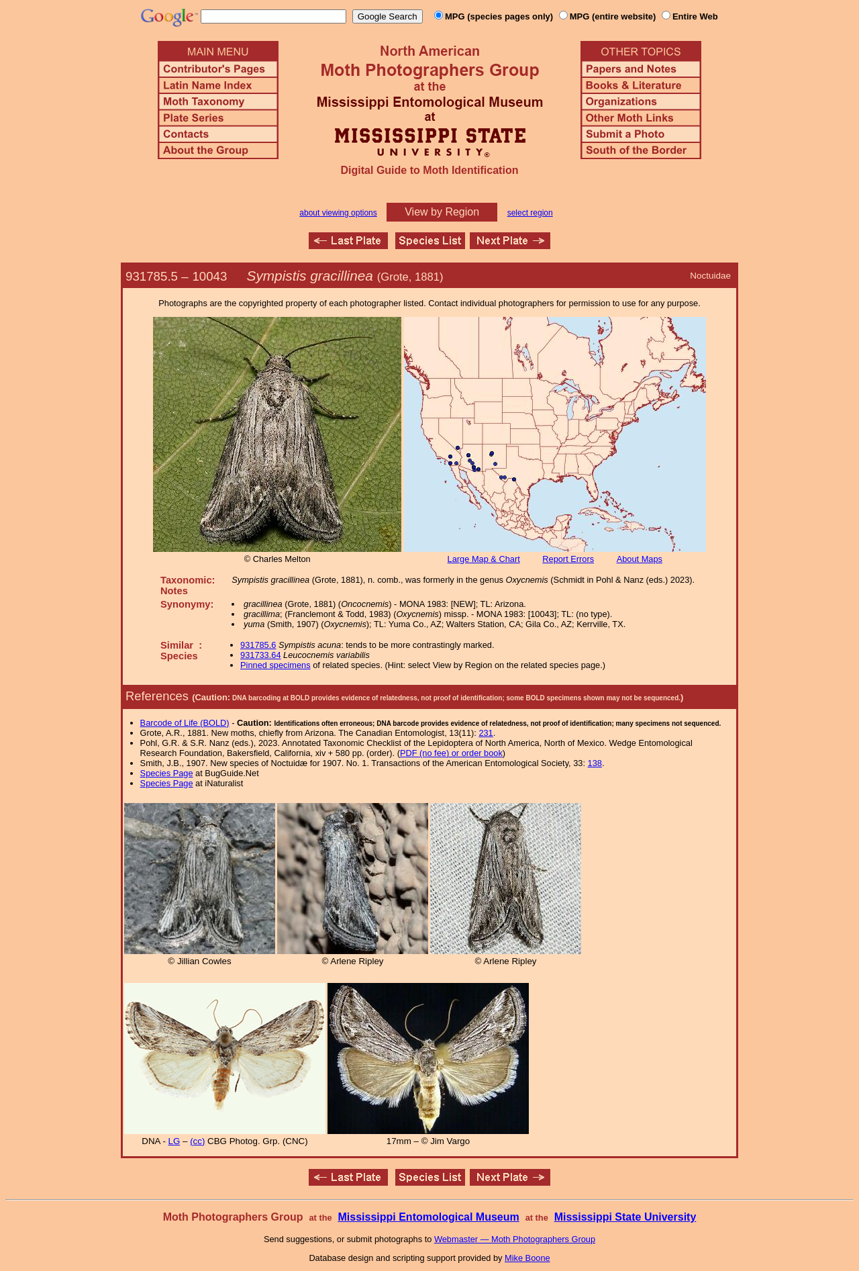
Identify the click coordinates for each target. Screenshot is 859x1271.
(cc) (197, 1141)
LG (174, 1141)
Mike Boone (527, 1258)
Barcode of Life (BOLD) (185, 723)
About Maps (639, 559)
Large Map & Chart (484, 559)
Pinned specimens (275, 665)
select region (530, 213)
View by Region (442, 212)
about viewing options (337, 213)
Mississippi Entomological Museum (428, 1217)
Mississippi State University (625, 1217)
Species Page (166, 773)
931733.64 (260, 655)
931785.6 (258, 645)
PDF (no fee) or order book (451, 753)
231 (485, 733)
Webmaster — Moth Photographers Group (514, 1239)
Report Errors (568, 559)
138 (595, 763)
